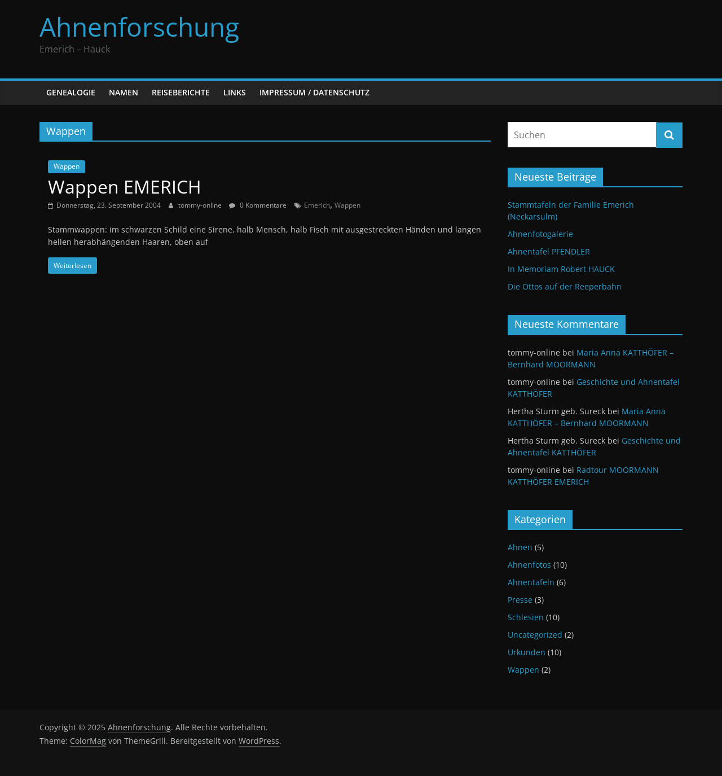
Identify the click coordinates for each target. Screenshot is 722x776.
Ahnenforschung (139, 26)
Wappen (67, 166)
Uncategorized (535, 634)
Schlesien (526, 617)
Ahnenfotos (529, 564)
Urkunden (526, 652)
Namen (123, 92)
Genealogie (70, 92)
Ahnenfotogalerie (540, 234)
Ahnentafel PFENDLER (549, 251)
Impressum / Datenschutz (314, 92)
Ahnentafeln (531, 582)
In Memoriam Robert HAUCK (561, 269)
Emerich (317, 205)
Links (234, 92)
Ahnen (520, 547)
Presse (520, 599)
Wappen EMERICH (124, 186)
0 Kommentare (258, 205)
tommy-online (200, 205)
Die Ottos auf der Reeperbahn (565, 286)
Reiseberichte (181, 92)
